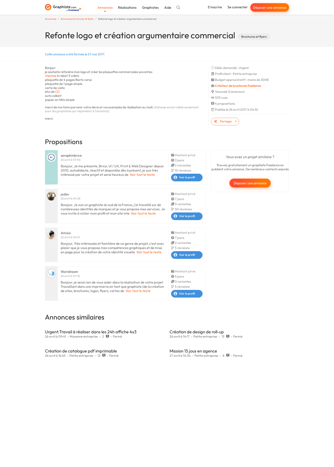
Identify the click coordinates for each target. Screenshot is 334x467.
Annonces (105, 7)
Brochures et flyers (254, 37)
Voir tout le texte (142, 174)
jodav (65, 194)
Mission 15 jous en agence (193, 351)
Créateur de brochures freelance (238, 86)
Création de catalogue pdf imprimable (81, 351)
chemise (50, 76)
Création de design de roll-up (197, 331)
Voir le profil (183, 177)
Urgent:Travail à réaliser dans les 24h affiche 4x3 (91, 331)
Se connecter (237, 7)
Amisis (66, 233)
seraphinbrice (71, 155)
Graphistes (150, 7)
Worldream (69, 271)
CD (57, 92)
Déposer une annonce (269, 7)
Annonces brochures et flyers (77, 18)
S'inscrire (215, 7)
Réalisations (127, 7)
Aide (167, 7)
